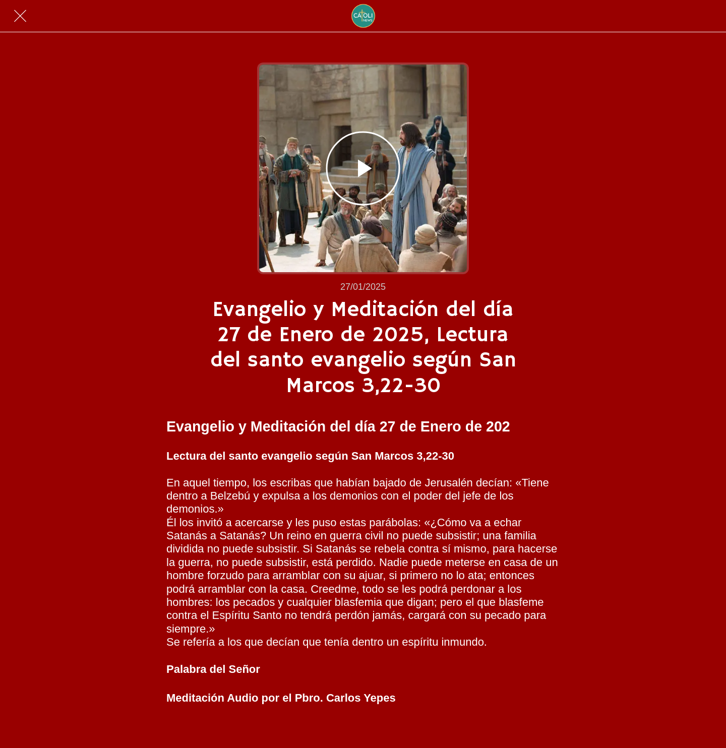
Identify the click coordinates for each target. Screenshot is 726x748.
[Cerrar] (20, 16)
